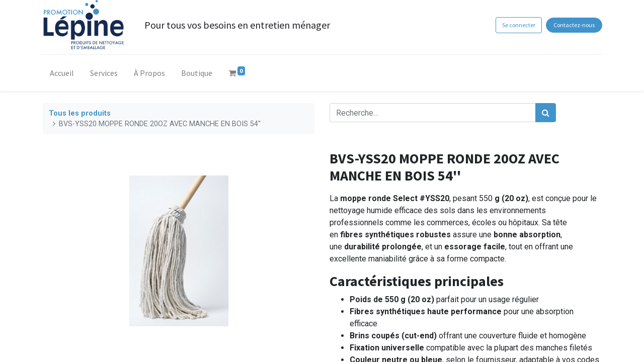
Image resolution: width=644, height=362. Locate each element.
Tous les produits (80, 113)
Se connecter (517, 25)
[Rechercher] (545, 112)
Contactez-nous (573, 25)
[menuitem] (63, 75)
